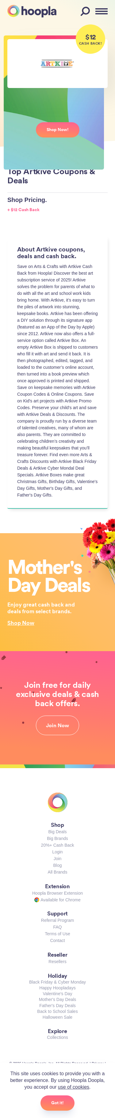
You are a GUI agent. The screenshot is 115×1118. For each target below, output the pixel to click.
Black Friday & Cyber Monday (57, 982)
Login (57, 851)
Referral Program (57, 920)
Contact (57, 940)
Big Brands (57, 838)
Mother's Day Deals (57, 999)
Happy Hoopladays (57, 987)
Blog (57, 865)
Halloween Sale (57, 1017)
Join (58, 858)
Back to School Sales (57, 1011)
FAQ (57, 927)
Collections (57, 1037)
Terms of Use (57, 933)
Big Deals (57, 831)
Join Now (57, 725)
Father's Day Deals (57, 1005)
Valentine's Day (57, 993)
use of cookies (73, 1087)
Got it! (57, 1103)
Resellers (57, 961)
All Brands (57, 872)
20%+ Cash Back (57, 845)
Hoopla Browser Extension (57, 893)
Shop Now (20, 622)
